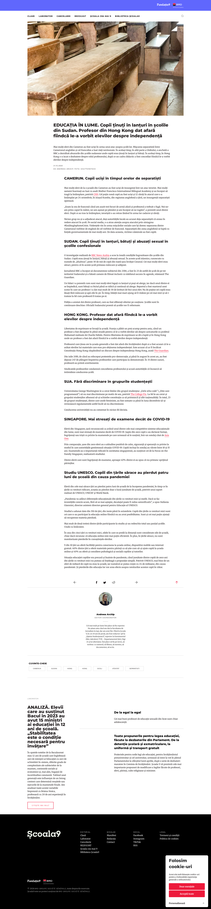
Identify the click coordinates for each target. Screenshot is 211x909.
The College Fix (138, 394)
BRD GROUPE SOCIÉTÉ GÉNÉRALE (74, 891)
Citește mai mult (40, 805)
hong (69, 668)
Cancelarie (64, 16)
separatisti (134, 668)
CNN (96, 194)
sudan (54, 668)
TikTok (137, 842)
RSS (135, 845)
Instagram (138, 838)
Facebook (138, 835)
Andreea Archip (105, 614)
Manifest (111, 835)
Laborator (46, 16)
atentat (115, 668)
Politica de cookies (169, 838)
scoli (99, 668)
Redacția (111, 838)
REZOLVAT (80, 16)
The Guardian (161, 350)
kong (84, 668)
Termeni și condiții (169, 835)
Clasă (31, 16)
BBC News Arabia (100, 255)
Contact (111, 842)
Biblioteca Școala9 (127, 16)
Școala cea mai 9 (100, 16)
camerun (37, 668)
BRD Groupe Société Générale (50, 888)
